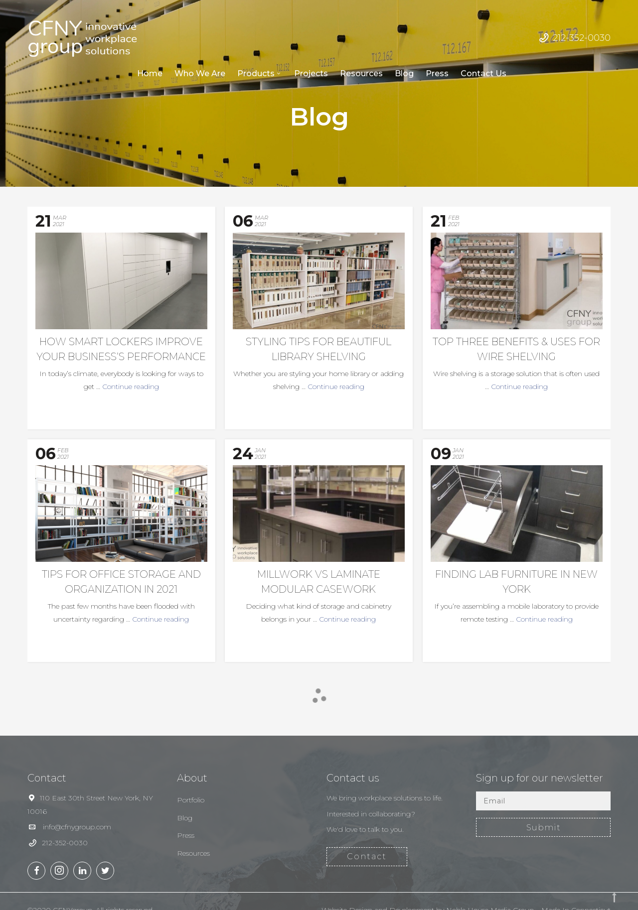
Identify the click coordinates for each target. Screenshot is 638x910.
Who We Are (199, 73)
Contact (367, 856)
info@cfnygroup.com (77, 826)
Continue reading (130, 386)
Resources (361, 73)
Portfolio (190, 799)
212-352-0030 (582, 37)
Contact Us (483, 73)
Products (256, 73)
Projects (311, 73)
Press (437, 73)
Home (149, 73)
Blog (404, 73)
